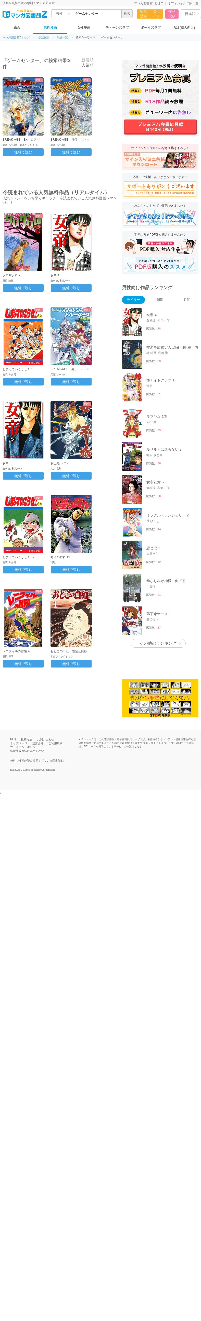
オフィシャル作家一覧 (183, 3)
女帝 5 (7, 463)
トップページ (18, 743)
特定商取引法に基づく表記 (27, 750)
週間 (160, 300)
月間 (187, 300)
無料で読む (23, 152)
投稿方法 (26, 739)
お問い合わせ (45, 739)
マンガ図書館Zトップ (16, 37)
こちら (138, 746)
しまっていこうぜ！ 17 (18, 557)
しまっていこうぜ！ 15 (18, 369)
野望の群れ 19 (60, 557)
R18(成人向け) (184, 27)
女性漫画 (83, 27)
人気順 (85, 65)
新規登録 (143, 13)
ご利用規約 (55, 743)
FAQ (13, 739)
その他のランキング (158, 643)
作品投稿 (171, 13)
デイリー (133, 300)
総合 (17, 27)
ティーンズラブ (117, 27)
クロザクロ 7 (11, 275)
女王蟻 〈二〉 (60, 463)
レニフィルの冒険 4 (16, 651)
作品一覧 (62, 37)
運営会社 (37, 743)
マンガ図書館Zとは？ (149, 3)
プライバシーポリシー (24, 747)
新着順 (85, 59)
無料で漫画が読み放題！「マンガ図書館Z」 (37, 760)
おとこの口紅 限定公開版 (69, 651)
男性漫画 (50, 27)
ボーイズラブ (151, 27)
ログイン (156, 13)
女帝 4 (55, 275)
